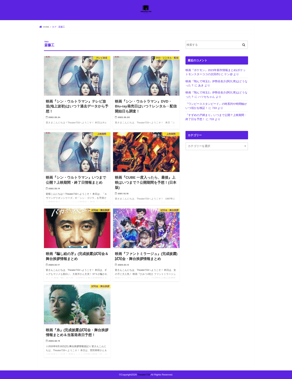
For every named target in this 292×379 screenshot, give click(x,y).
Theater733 (143, 374)
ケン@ (228, 74)
